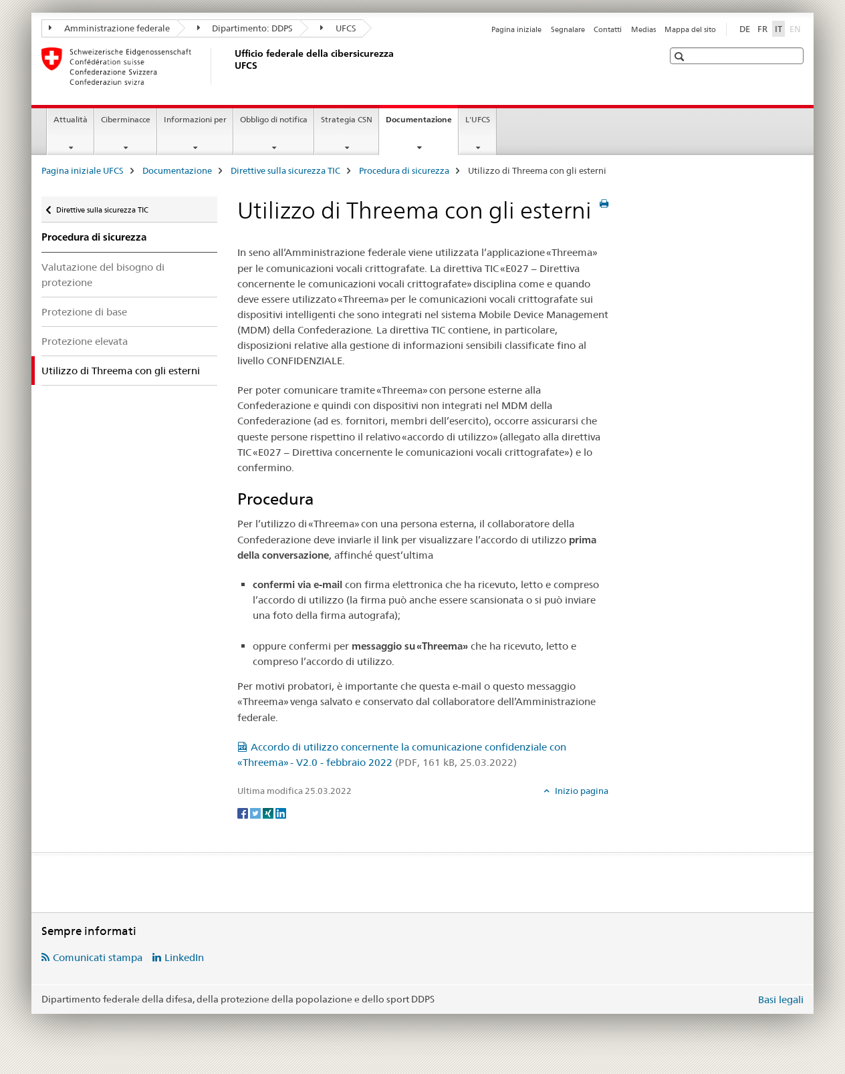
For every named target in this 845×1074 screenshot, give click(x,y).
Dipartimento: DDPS (245, 28)
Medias (643, 29)
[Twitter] (256, 812)
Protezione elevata (84, 341)
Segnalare (568, 29)
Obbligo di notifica (274, 119)
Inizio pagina (580, 790)
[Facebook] (243, 812)
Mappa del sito (690, 29)
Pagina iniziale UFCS (82, 170)
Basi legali (781, 999)
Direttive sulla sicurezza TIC (285, 170)
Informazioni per (195, 119)
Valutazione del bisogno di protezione (102, 275)
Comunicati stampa (97, 957)
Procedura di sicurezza (404, 170)
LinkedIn (184, 957)
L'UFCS (477, 119)
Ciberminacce (125, 119)
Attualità (70, 119)
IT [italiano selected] (778, 28)
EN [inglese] (797, 28)
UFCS (338, 28)
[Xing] (269, 812)
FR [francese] (762, 28)
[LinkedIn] (280, 812)
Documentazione (422, 124)
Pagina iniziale (516, 29)
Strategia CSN (346, 119)
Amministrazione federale (109, 28)
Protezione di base (84, 311)
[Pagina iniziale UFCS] (231, 66)
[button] (681, 56)
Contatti (608, 29)
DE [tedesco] (744, 28)
